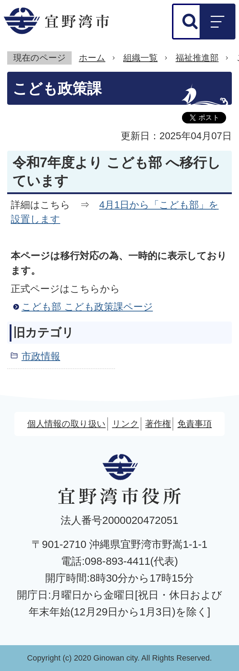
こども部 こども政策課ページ (87, 306)
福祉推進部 (197, 57)
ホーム (92, 57)
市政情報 (40, 356)
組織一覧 (140, 57)
